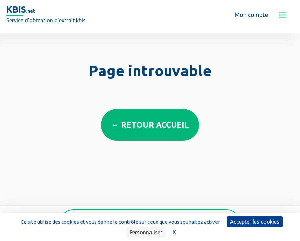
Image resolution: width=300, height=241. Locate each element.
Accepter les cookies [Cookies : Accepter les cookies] (254, 222)
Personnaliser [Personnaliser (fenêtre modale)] (146, 232)
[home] (46, 15)
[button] (283, 15)
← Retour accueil (150, 124)
